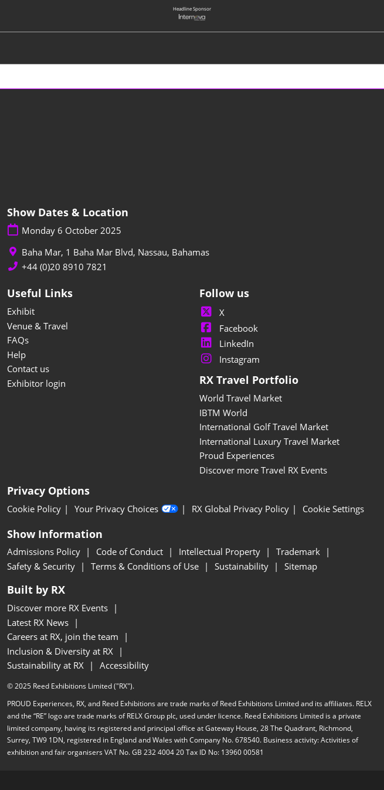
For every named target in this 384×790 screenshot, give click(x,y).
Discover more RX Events (58, 608)
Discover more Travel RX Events (263, 470)
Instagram (229, 359)
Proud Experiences (236, 455)
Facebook (228, 328)
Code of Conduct (130, 551)
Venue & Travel (37, 326)
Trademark (299, 551)
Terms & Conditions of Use (146, 566)
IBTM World (223, 412)
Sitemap (300, 566)
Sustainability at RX (46, 665)
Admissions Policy (45, 551)
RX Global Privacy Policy (240, 509)
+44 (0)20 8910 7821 (64, 267)
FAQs (18, 340)
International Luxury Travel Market (269, 441)
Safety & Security (42, 566)
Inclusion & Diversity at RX (61, 651)
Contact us (28, 368)
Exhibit (21, 311)
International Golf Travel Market (263, 427)
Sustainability (243, 566)
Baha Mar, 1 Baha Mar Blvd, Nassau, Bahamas (115, 252)
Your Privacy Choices (126, 509)
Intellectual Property (221, 551)
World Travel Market (240, 398)
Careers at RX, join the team (64, 636)
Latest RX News (39, 622)
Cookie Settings (333, 509)
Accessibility (124, 665)
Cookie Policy (34, 509)
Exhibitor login (36, 383)
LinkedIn (226, 343)
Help (16, 354)
